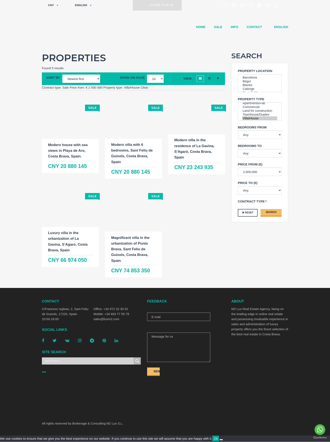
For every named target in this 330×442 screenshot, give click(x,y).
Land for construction (259, 111)
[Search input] (89, 361)
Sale (218, 27)
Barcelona (259, 77)
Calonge (259, 89)
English (78, 5)
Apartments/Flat (259, 103)
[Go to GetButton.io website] (320, 437)
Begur (259, 81)
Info (234, 27)
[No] (221, 440)
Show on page (132, 77)
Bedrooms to (250, 146)
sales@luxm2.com (106, 319)
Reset (249, 212)
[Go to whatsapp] (320, 429)
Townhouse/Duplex (259, 114)
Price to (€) (247, 183)
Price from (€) (250, 164)
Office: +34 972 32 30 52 (110, 309)
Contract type (251, 201)
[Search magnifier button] (137, 361)
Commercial (259, 107)
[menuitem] (279, 26)
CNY (48, 5)
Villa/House (259, 118)
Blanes (259, 85)
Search (271, 212)
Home (200, 27)
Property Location (255, 71)
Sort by (53, 77)
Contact (254, 27)
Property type (251, 99)
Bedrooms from (252, 127)
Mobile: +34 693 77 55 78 (111, 314)
